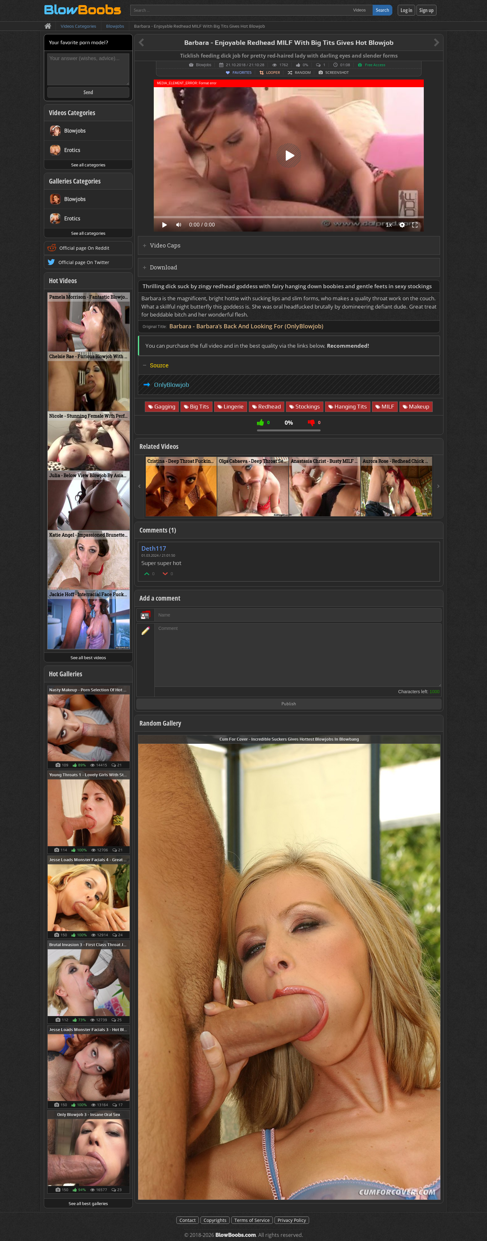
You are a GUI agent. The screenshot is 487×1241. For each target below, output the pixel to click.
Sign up (426, 10)
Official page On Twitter (83, 262)
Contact (187, 1220)
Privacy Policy (292, 1220)
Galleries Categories (75, 181)
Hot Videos (63, 280)
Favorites (242, 72)
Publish (288, 704)
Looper (273, 72)
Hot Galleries (65, 673)
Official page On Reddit (84, 248)
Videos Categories (72, 112)
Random (303, 72)
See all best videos (88, 657)
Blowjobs (203, 65)
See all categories (88, 164)
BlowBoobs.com (235, 1235)
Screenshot (337, 72)
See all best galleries (88, 1203)
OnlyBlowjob (171, 384)
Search (382, 10)
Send (88, 92)
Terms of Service (252, 1220)
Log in (406, 10)
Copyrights (215, 1220)
